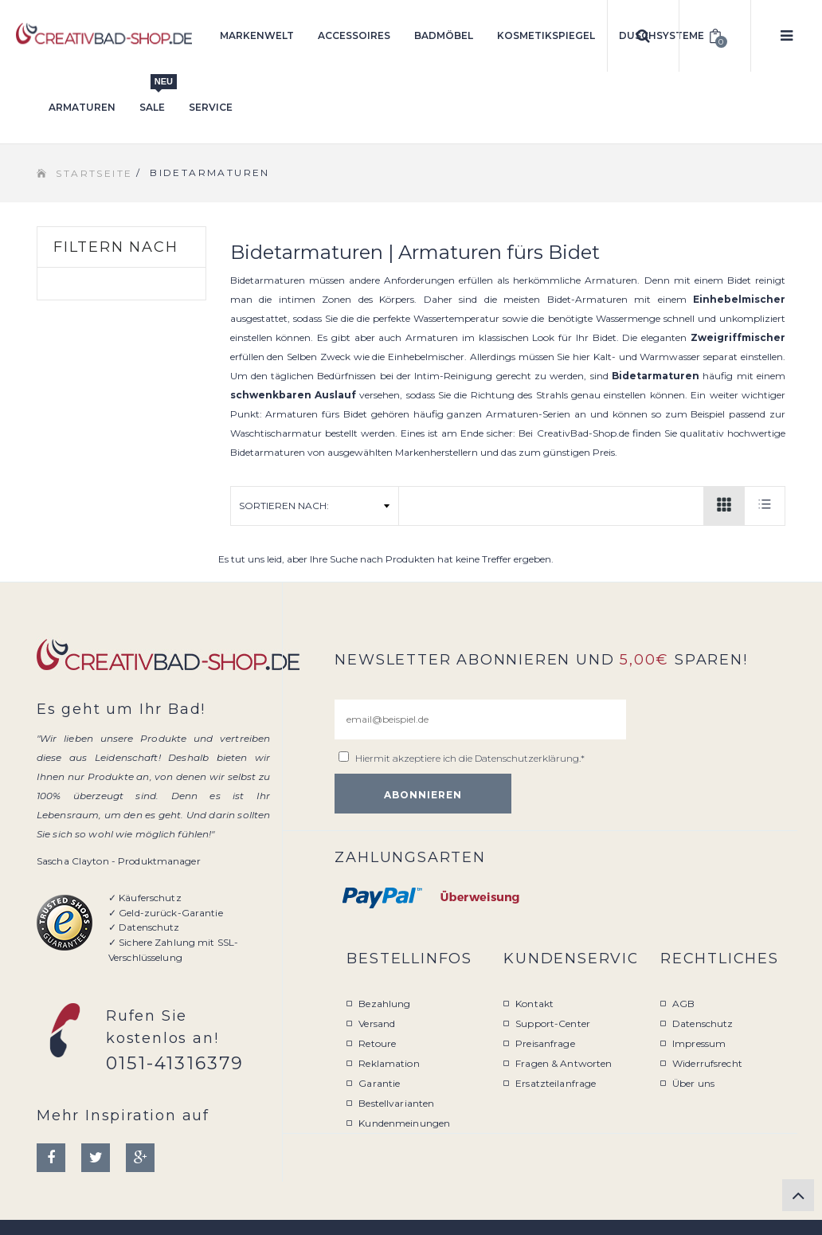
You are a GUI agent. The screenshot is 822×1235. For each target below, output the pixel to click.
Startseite (94, 173)
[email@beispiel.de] (480, 719)
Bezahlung (384, 1004)
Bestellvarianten (396, 1103)
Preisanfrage (544, 1043)
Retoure (377, 1043)
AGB (683, 1004)
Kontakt (534, 1004)
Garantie (379, 1083)
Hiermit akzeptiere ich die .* (470, 758)
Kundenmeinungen (404, 1123)
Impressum (699, 1043)
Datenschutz (702, 1023)
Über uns (693, 1083)
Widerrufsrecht (707, 1063)
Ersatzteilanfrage (555, 1083)
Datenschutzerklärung (527, 758)
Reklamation (388, 1063)
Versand (376, 1023)
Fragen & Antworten (563, 1063)
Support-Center (552, 1023)
